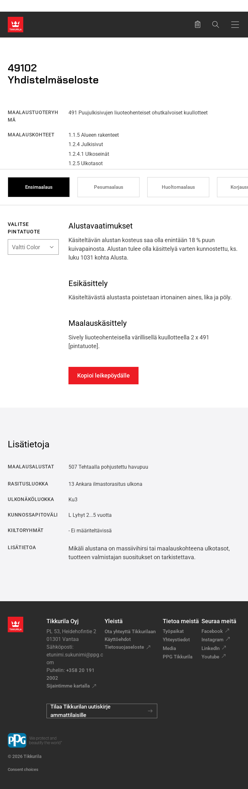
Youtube (210, 657)
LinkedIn (211, 648)
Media (169, 648)
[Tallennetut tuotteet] (198, 24)
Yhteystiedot (176, 640)
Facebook (212, 631)
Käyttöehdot (118, 639)
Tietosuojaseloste (124, 647)
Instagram (212, 640)
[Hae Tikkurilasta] (216, 24)
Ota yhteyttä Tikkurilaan (130, 631)
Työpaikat (173, 631)
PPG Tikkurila (177, 657)
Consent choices (23, 769)
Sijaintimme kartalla (68, 686)
